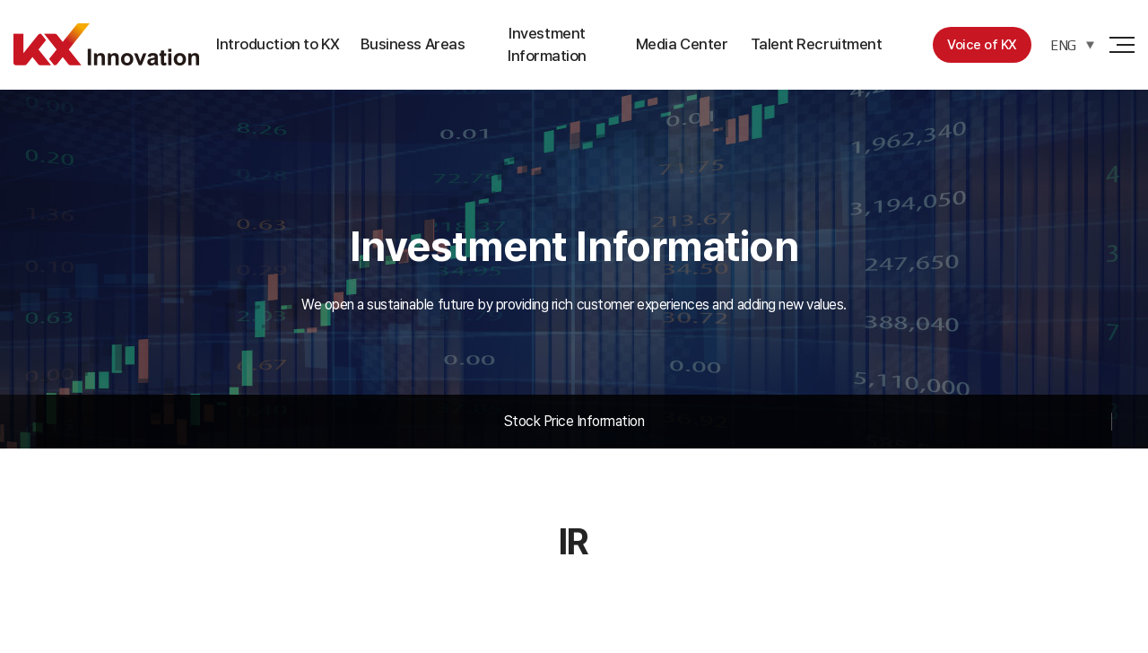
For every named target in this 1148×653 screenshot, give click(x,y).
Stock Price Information (574, 421)
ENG (1063, 45)
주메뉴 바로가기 (0, 0)
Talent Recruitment (816, 44)
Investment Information (547, 44)
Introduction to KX (277, 44)
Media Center (681, 44)
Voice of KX (982, 45)
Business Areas (413, 44)
